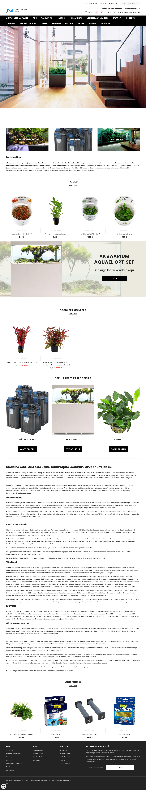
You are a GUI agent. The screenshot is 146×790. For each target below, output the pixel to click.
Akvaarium (10, 163)
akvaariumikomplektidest (16, 165)
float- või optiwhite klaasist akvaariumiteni (53, 165)
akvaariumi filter (132, 165)
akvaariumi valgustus (20, 168)
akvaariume (119, 163)
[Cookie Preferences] (3, 786)
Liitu (127, 767)
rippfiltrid (93, 168)
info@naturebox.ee (99, 3)
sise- (86, 168)
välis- (81, 168)
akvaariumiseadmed (88, 165)
